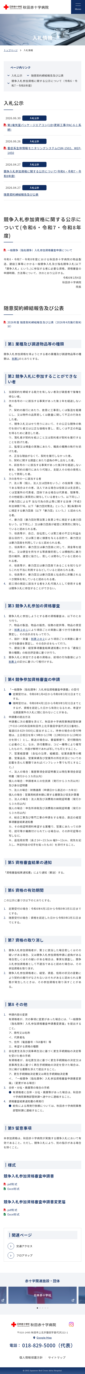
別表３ (13, 661)
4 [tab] (45, 1308)
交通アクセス (24, 1246)
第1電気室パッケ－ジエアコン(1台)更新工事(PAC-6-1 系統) (44, 127)
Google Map (44, 1337)
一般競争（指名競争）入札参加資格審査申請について (39, 250)
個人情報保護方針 (31, 1357)
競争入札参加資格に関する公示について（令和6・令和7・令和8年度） (45, 83)
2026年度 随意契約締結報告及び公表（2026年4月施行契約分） (44, 324)
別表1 (15, 358)
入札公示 (17, 75)
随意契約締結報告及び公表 (47, 75)
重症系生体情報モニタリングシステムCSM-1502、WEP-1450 (44, 150)
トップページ (11, 50)
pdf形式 (12, 1184)
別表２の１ (21, 630)
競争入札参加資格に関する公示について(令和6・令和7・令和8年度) (42, 173)
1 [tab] (37, 1308)
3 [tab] (43, 1308)
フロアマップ (24, 1255)
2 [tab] (40, 1308)
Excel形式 (13, 1189)
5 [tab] (48, 1308)
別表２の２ (38, 639)
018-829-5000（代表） (49, 1345)
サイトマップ (57, 1357)
